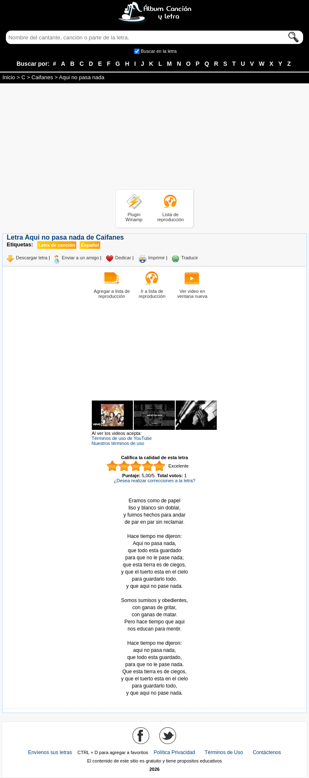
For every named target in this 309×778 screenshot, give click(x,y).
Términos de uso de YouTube (122, 438)
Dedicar (123, 257)
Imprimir (156, 257)
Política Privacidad (174, 752)
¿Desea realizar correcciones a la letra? (154, 480)
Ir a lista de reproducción (152, 294)
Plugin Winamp (133, 217)
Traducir (189, 257)
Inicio (9, 77)
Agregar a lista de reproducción (111, 294)
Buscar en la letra (159, 51)
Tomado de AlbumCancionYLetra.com (154, 636)
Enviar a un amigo (80, 257)
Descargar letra (31, 257)
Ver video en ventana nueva (192, 294)
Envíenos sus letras (50, 752)
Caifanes (42, 77)
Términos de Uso (224, 752)
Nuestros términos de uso (118, 443)
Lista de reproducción (170, 217)
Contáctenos (267, 752)
